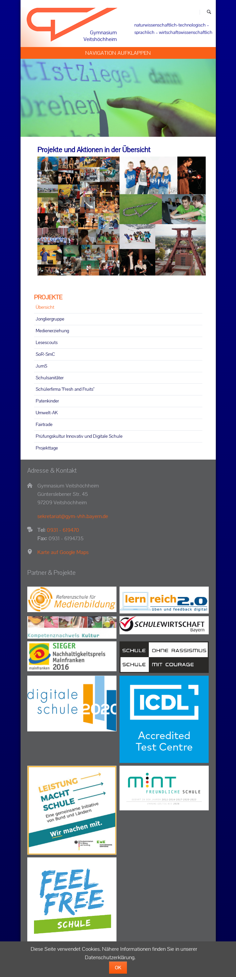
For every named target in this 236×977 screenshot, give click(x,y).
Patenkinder (47, 401)
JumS (41, 366)
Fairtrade (44, 424)
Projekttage (47, 448)
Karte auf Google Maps (63, 552)
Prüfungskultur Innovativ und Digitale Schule (79, 436)
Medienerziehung (52, 331)
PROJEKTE (48, 297)
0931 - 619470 (63, 530)
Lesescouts (47, 342)
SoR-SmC (45, 354)
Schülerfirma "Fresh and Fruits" (65, 389)
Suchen (208, 12)
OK (118, 968)
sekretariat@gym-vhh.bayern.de (72, 516)
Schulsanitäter (50, 378)
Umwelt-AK (47, 413)
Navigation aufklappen (118, 52)
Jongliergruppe (50, 319)
